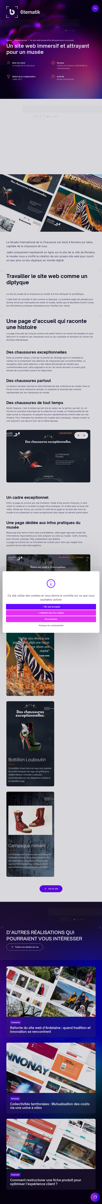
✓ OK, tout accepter (51, 607)
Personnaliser (51, 619)
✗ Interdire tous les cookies (51, 613)
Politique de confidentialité (51, 625)
